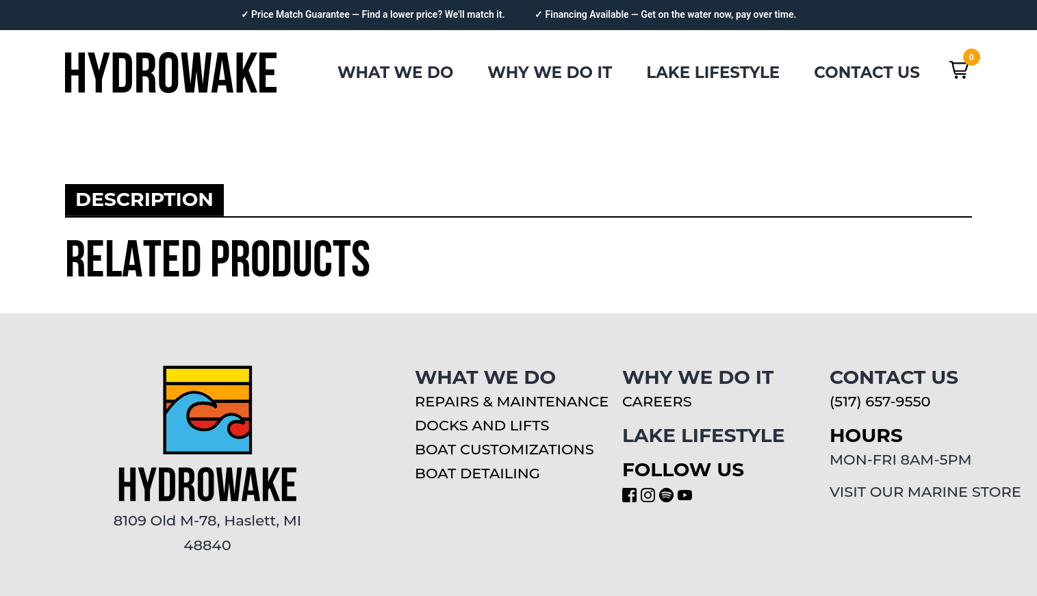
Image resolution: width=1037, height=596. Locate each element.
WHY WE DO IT (549, 72)
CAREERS (657, 401)
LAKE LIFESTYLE (713, 72)
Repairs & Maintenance (512, 401)
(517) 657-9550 (880, 401)
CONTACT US (867, 72)
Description (144, 199)
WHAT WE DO (395, 72)
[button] (959, 70)
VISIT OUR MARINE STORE (925, 491)
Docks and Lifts (482, 425)
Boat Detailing (477, 473)
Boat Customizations (504, 449)
